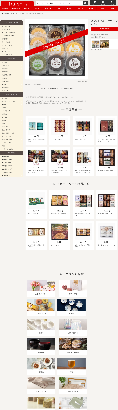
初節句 (91, 8)
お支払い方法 (6, 51)
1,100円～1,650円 (7, 159)
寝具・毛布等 (6, 130)
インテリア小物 (6, 142)
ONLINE (6, 13)
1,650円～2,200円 (7, 163)
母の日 (112, 8)
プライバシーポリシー (63, 385)
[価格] (55, 3)
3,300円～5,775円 (7, 169)
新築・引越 (48, 8)
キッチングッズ (6, 136)
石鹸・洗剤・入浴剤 (8, 133)
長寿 (59, 8)
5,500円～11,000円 (7, 172)
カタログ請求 (77, 385)
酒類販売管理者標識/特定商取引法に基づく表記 (37, 385)
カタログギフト (6, 98)
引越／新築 (5, 81)
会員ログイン (6, 29)
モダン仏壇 (5, 91)
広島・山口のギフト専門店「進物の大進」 (59, 397)
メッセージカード (7, 45)
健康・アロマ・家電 (8, 139)
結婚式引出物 (16, 8)
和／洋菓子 (5, 117)
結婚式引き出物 (6, 75)
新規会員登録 (6, 26)
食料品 (4, 120)
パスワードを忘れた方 (8, 32)
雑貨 (3, 146)
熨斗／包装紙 (6, 42)
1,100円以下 (5, 156)
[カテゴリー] (42, 3)
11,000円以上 (6, 175)
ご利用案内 (5, 39)
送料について (6, 48)
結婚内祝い (27, 8)
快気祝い (37, 8)
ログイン (103, 4)
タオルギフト (6, 127)
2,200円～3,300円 (7, 166)
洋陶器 (4, 107)
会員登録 (111, 4)
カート (94, 4)
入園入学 (101, 8)
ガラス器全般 (6, 111)
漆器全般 (4, 114)
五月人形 (80, 8)
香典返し (69, 8)
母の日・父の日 (6, 65)
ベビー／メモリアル (8, 149)
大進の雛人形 (59, 399)
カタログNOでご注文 (8, 36)
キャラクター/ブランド (8, 101)
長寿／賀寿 (5, 87)
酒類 (3, 123)
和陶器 (4, 104)
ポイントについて (7, 55)
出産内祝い (5, 8)
